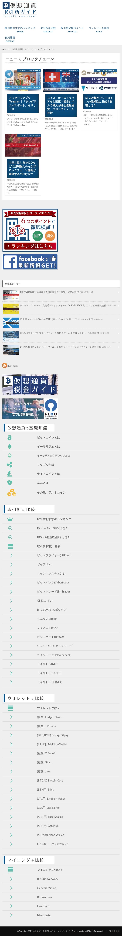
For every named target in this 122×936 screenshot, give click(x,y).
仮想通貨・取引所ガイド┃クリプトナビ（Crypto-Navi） (58, 931)
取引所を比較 (48, 29)
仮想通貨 (10, 39)
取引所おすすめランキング (20, 29)
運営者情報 (114, 931)
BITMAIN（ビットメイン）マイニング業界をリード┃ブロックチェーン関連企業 (57, 348)
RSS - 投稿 (12, 365)
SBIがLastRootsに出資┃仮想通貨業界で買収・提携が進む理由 (48, 293)
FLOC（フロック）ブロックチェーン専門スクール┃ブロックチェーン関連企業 (56, 334)
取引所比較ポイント (72, 29)
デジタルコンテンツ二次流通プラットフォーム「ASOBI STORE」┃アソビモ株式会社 (59, 306)
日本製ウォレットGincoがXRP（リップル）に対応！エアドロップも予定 (53, 320)
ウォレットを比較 (99, 29)
